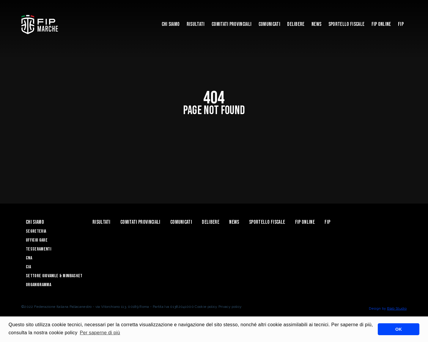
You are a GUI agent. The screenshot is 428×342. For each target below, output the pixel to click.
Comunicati (269, 24)
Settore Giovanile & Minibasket (54, 276)
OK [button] (398, 329)
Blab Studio (397, 308)
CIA (28, 267)
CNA (29, 258)
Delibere (296, 24)
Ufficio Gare (37, 240)
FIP (401, 24)
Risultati (196, 24)
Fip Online (381, 24)
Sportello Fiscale (346, 24)
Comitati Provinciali (231, 24)
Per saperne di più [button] (100, 332)
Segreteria (36, 231)
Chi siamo (171, 24)
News (316, 24)
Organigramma (38, 285)
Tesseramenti (38, 249)
